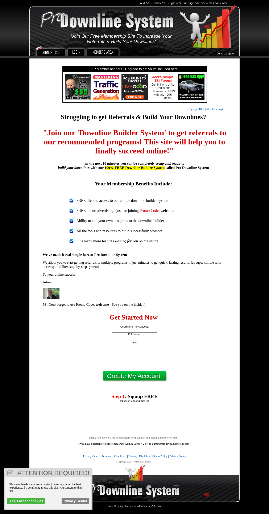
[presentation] (134, 359)
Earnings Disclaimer (139, 456)
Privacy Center (91, 456)
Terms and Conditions (114, 456)
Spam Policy (160, 456)
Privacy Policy (178, 456)
